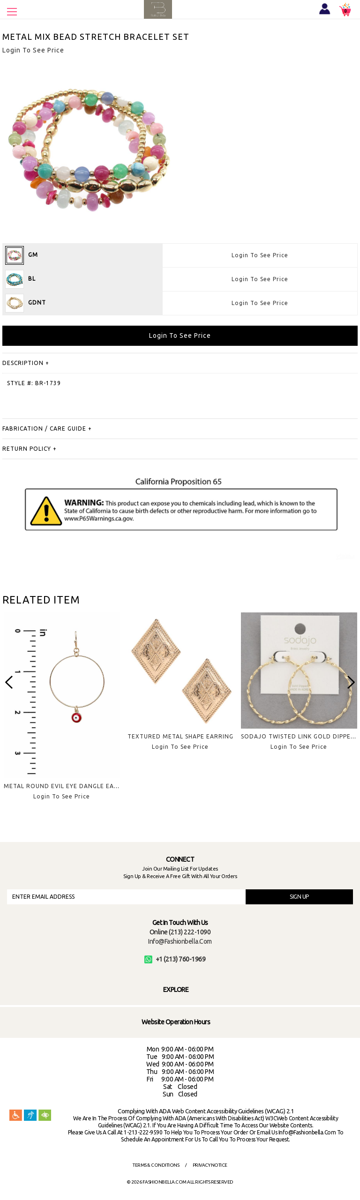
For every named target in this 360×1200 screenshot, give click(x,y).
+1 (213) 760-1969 (175, 959)
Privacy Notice (210, 1165)
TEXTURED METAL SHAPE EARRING (180, 736)
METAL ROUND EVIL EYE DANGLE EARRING (68, 786)
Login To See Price (260, 255)
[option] (61, 713)
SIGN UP (299, 897)
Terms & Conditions (156, 1165)
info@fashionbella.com (180, 941)
